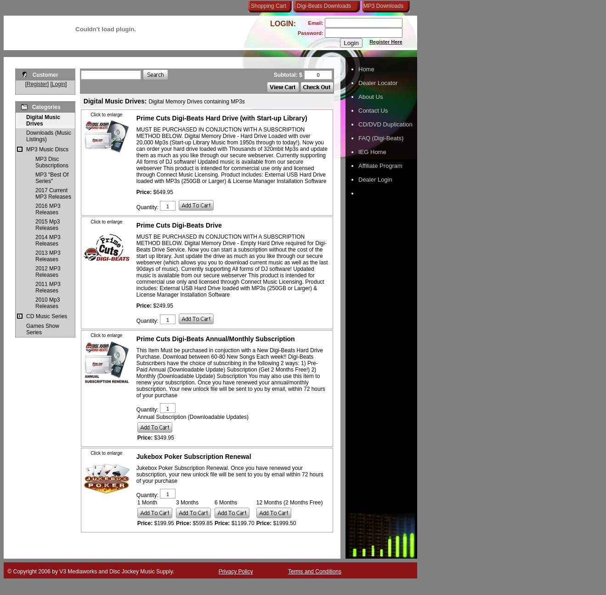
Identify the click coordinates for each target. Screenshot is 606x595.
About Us (370, 96)
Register (37, 84)
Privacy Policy (236, 571)
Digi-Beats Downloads (324, 6)
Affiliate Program (380, 165)
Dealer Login (375, 179)
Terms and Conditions (314, 571)
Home (366, 69)
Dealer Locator (377, 83)
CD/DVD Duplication (385, 124)
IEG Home (372, 152)
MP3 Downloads (381, 6)
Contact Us (373, 110)
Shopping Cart (268, 6)
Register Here (385, 42)
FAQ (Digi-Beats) (380, 138)
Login (58, 84)
